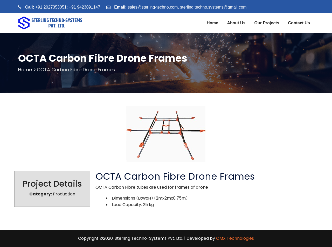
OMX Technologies (235, 238)
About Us (236, 23)
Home (212, 23)
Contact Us (299, 23)
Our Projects (266, 23)
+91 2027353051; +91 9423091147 (67, 7)
